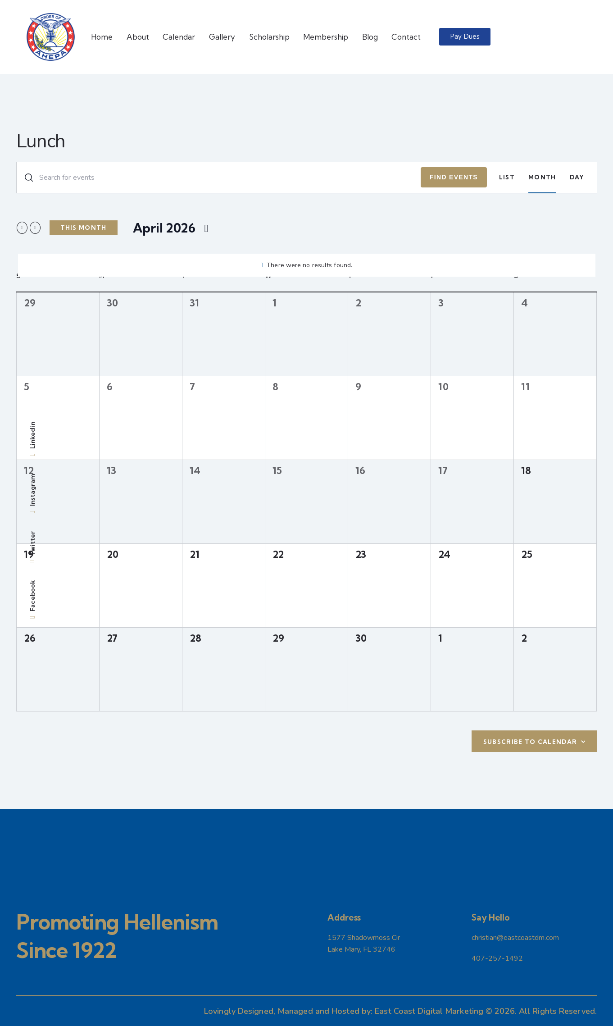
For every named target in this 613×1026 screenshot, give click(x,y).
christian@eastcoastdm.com (515, 938)
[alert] (306, 265)
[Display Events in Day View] (577, 177)
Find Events (454, 177)
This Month (83, 227)
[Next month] (35, 227)
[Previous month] (22, 227)
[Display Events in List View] (507, 177)
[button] (464, 37)
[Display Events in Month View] (542, 177)
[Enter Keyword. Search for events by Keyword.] (219, 177)
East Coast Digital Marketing (429, 1011)
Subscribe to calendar (530, 741)
